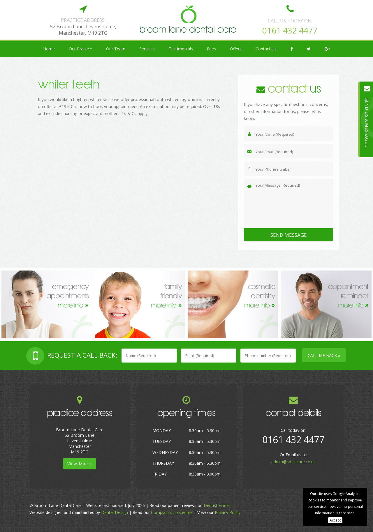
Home (49, 49)
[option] (46, 304)
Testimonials (181, 49)
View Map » (79, 463)
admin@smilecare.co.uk (293, 461)
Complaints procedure (172, 512)
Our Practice (80, 49)
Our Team (115, 49)
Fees (211, 49)
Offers (236, 49)
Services (147, 49)
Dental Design (114, 512)
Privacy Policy (227, 512)
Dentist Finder (217, 505)
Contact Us (266, 49)
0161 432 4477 (290, 30)
